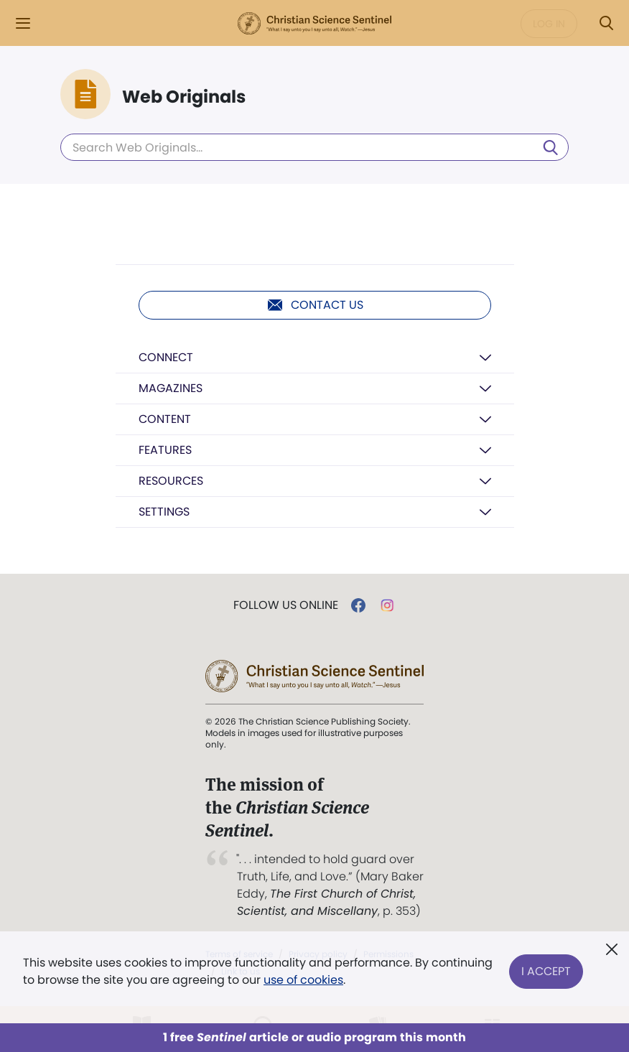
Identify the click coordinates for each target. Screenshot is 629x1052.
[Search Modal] (606, 23)
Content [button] (165, 419)
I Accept (546, 971)
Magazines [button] (170, 388)
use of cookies (303, 980)
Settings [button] (164, 511)
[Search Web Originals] (314, 147)
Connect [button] (166, 357)
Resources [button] (171, 481)
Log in (549, 24)
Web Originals (184, 96)
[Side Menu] (23, 23)
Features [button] (165, 450)
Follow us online (285, 605)
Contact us (314, 305)
